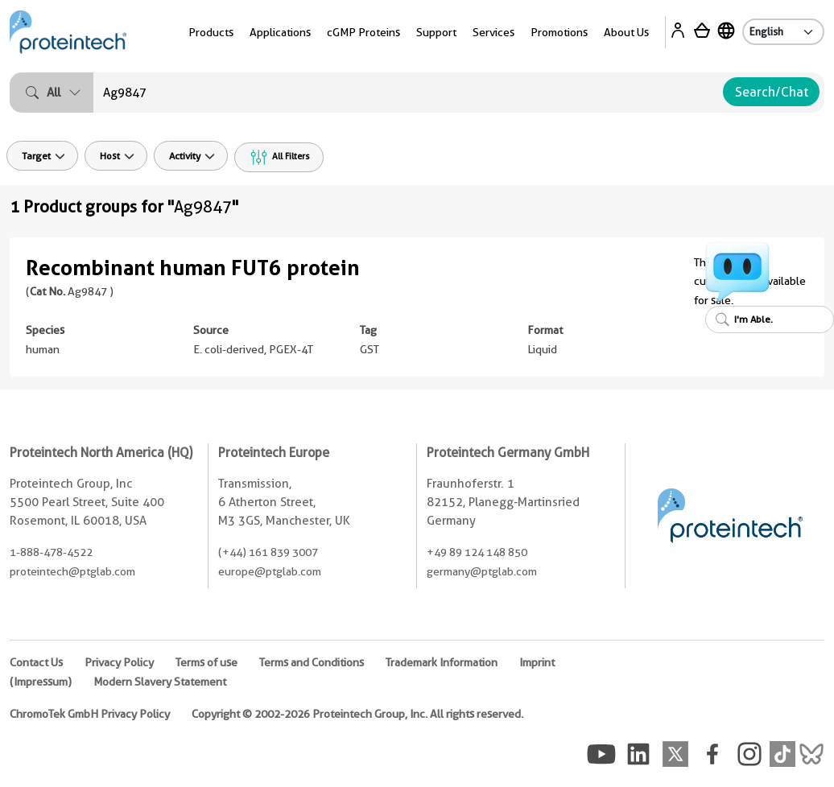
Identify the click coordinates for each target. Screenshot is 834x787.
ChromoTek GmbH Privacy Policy (90, 713)
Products (210, 32)
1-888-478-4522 (51, 552)
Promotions (559, 32)
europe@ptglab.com (269, 571)
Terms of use (206, 662)
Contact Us (36, 662)
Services (493, 32)
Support (436, 32)
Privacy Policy (119, 662)
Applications (280, 32)
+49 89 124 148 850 (477, 552)
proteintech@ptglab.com (72, 571)
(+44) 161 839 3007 (268, 552)
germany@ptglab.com (482, 571)
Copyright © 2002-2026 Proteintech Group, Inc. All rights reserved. (357, 713)
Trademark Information (442, 662)
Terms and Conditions (311, 662)
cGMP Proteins (363, 32)
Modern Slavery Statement (159, 681)
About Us (626, 32)
